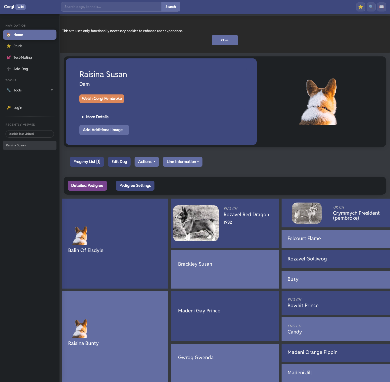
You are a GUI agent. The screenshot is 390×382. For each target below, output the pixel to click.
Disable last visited (21, 134)
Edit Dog (119, 161)
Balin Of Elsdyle (85, 250)
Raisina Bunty (83, 343)
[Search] (111, 6)
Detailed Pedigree (87, 185)
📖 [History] (381, 6)
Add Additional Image (103, 129)
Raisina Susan (16, 145)
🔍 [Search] (371, 6)
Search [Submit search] (170, 6)
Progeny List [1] (86, 161)
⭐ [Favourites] (360, 6)
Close (225, 40)
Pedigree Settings (135, 185)
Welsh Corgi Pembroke (102, 98)
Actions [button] (145, 161)
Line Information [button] (181, 161)
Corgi (15, 7)
